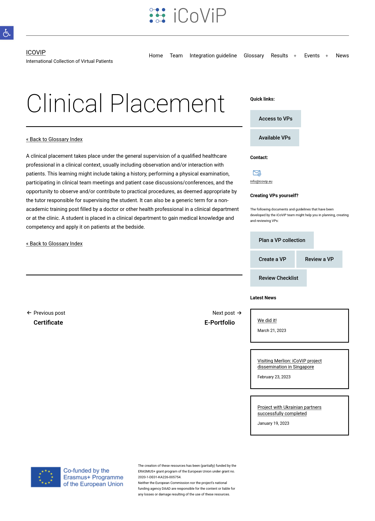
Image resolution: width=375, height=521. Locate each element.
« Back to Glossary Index (54, 139)
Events (312, 55)
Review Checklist (278, 278)
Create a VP (272, 259)
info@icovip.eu (261, 181)
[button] (7, 33)
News (342, 55)
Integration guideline (213, 55)
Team (176, 55)
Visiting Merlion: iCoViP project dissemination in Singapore (290, 363)
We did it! (267, 320)
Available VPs (275, 138)
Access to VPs (275, 119)
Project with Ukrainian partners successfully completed (290, 410)
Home (156, 55)
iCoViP (36, 52)
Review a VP (319, 259)
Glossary (254, 55)
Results (279, 55)
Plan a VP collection (282, 240)
